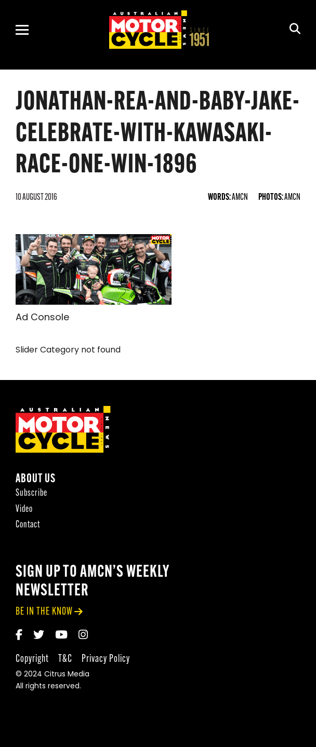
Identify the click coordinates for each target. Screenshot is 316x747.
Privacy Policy (106, 660)
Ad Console (42, 318)
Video (24, 510)
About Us (36, 480)
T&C (65, 660)
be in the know (44, 612)
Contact (28, 526)
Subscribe (31, 494)
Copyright (32, 660)
